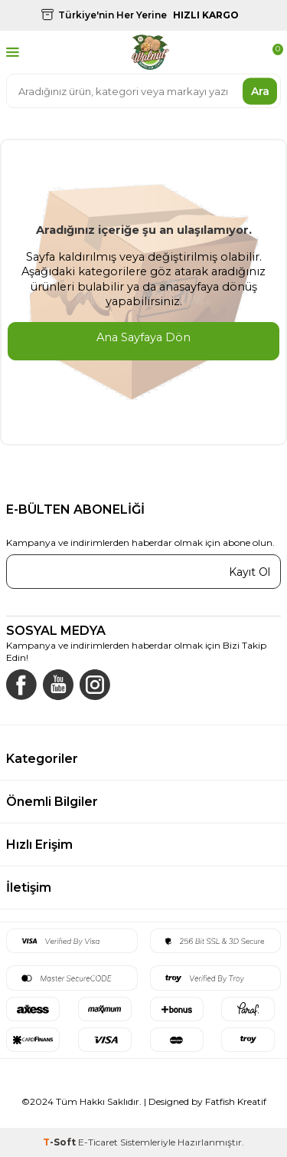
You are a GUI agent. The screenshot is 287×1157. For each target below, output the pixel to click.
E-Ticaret (98, 1142)
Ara (260, 90)
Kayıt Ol (249, 571)
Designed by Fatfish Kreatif (207, 1101)
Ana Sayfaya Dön (143, 337)
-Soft (60, 1142)
